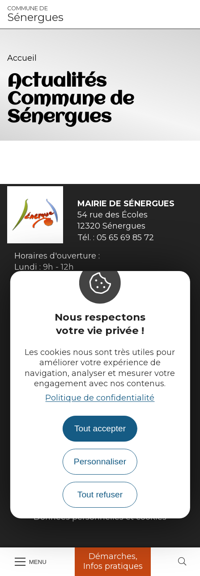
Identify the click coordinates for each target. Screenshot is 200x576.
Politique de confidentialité (99, 398)
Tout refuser (100, 494)
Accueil (22, 58)
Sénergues (35, 14)
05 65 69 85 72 (125, 237)
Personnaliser (100, 461)
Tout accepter (100, 428)
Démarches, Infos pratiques (113, 561)
